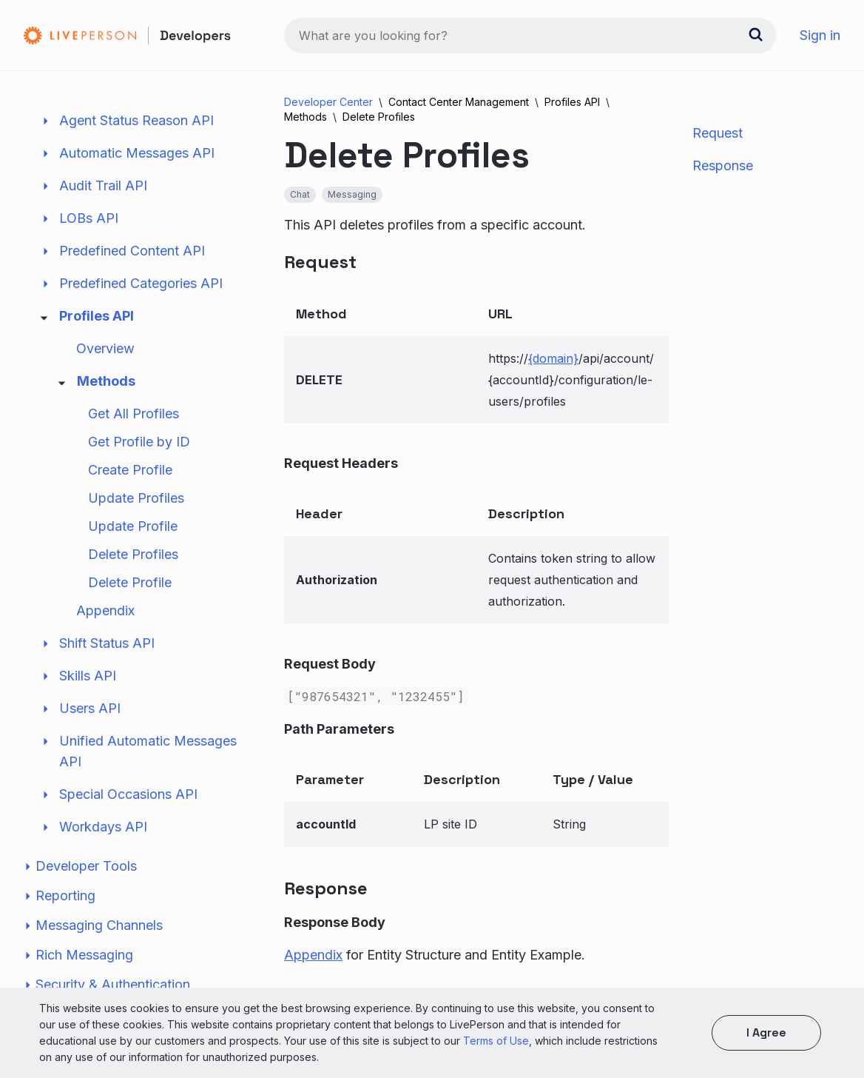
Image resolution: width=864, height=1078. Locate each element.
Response (722, 165)
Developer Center (328, 102)
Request (717, 133)
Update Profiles (136, 498)
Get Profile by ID (139, 441)
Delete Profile (130, 582)
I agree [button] (766, 1032)
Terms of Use (496, 1040)
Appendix (105, 610)
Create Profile (130, 470)
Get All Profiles (133, 413)
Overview (105, 348)
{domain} (553, 358)
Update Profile (133, 526)
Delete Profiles (133, 554)
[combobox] (530, 35)
